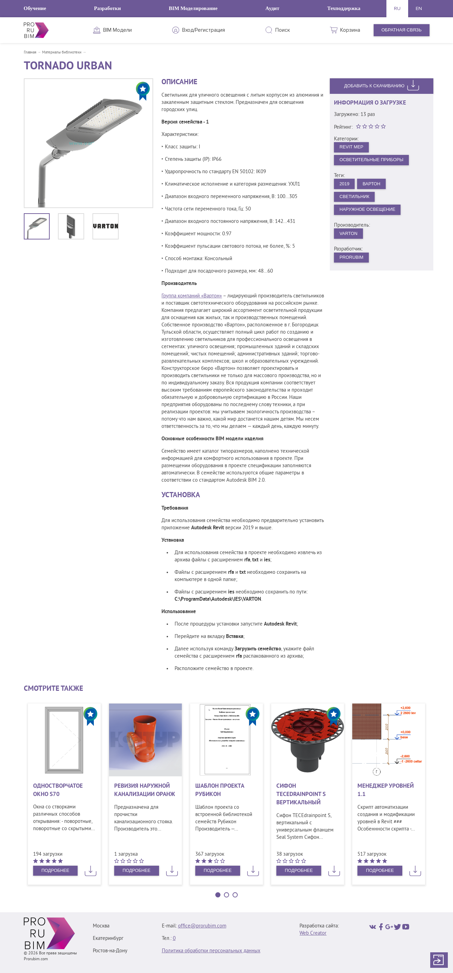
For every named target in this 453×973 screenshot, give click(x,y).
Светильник (354, 196)
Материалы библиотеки (61, 52)
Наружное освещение (367, 210)
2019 (344, 184)
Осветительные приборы (371, 160)
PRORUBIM (351, 258)
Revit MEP (351, 146)
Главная (30, 52)
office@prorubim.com (202, 926)
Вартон (372, 184)
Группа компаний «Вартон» (191, 296)
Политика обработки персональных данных (211, 951)
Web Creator (312, 933)
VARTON (348, 233)
